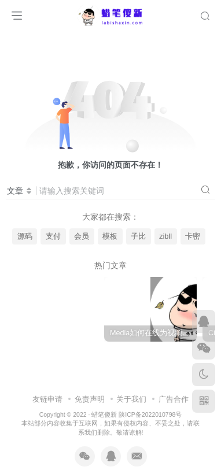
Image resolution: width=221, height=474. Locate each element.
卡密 (192, 236)
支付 (53, 236)
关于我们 (131, 385)
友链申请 (47, 385)
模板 (109, 236)
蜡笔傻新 (104, 401)
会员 (81, 236)
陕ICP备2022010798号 (150, 401)
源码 (24, 236)
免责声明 (90, 385)
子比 (138, 236)
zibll (165, 236)
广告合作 (174, 385)
